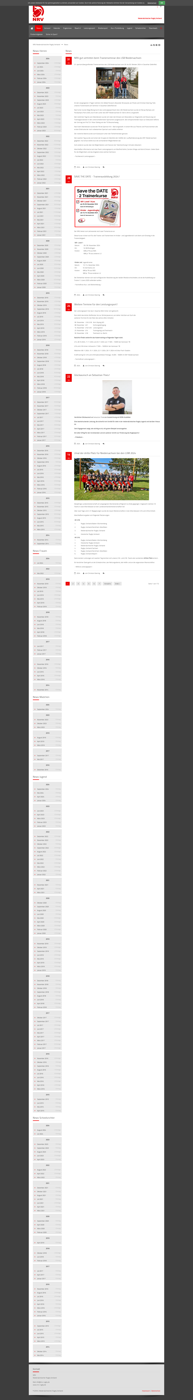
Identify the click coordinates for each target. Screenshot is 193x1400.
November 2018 (49, 354)
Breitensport (103, 28)
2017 (47, 397)
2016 (47, 446)
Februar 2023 (49, 127)
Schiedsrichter (140, 28)
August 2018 (49, 365)
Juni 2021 (49, 216)
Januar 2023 (49, 130)
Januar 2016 (49, 492)
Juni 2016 (49, 473)
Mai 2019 (49, 324)
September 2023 (49, 100)
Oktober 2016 (49, 458)
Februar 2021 (49, 231)
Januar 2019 (49, 339)
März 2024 (49, 74)
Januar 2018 (49, 392)
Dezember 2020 (49, 245)
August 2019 (49, 313)
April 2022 (49, 171)
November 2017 (49, 406)
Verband (47, 28)
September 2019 (49, 309)
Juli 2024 (49, 67)
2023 (47, 88)
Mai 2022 (49, 167)
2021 (47, 188)
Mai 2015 (49, 526)
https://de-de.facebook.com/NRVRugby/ (160, 6)
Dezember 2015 (49, 503)
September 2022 (49, 152)
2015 (47, 498)
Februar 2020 (49, 283)
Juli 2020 (49, 264)
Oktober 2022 (49, 148)
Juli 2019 (49, 317)
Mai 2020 (49, 272)
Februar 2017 (49, 436)
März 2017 (49, 432)
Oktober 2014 (49, 1351)
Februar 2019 (49, 336)
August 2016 (49, 466)
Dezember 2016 (49, 450)
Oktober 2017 (49, 410)
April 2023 (49, 119)
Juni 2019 (49, 320)
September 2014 (49, 543)
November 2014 (49, 540)
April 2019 (49, 328)
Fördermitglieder (36, 34)
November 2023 (49, 96)
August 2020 (49, 260)
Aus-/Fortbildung (117, 28)
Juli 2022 (49, 160)
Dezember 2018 (49, 350)
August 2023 (49, 104)
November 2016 (49, 454)
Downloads (153, 28)
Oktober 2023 (49, 723)
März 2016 (49, 485)
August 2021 (49, 208)
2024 (47, 58)
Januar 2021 (49, 235)
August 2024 (49, 1130)
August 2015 (49, 518)
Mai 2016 (49, 477)
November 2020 (49, 249)
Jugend (129, 28)
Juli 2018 (49, 369)
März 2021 (49, 227)
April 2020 (49, 276)
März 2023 (49, 123)
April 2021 (49, 223)
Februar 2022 (49, 179)
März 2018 (49, 384)
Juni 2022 (49, 164)
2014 (47, 535)
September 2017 (49, 413)
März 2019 (49, 332)
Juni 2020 (49, 268)
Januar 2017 (49, 440)
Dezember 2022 (49, 141)
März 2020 (49, 280)
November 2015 (49, 506)
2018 (47, 345)
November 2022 (49, 145)
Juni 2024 (49, 71)
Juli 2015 (49, 1330)
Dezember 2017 (49, 402)
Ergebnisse (67, 28)
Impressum (146, 1391)
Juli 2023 (49, 108)
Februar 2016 (49, 489)
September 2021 (49, 204)
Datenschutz (155, 1391)
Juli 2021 (49, 212)
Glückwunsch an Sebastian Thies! (92, 375)
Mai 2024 (49, 793)
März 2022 (49, 175)
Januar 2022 (49, 183)
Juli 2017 (49, 417)
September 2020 (49, 257)
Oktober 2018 (49, 357)
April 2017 (49, 429)
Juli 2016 (49, 469)
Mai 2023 (49, 115)
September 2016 (49, 462)
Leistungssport (89, 28)
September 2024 (49, 63)
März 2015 (49, 529)
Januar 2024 (49, 82)
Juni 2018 (49, 373)
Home (31, 26)
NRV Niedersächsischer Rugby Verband (46, 44)
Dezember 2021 (49, 193)
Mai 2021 (49, 220)
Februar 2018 (49, 388)
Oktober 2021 (49, 201)
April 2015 (49, 1111)
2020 (47, 241)
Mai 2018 (49, 376)
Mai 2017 (49, 425)
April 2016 (49, 481)
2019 (47, 293)
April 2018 (49, 380)
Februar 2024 (49, 78)
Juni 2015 (49, 522)
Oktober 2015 (49, 510)
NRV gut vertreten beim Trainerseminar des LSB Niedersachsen (107, 57)
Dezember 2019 (49, 297)
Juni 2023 (49, 111)
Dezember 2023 (49, 92)
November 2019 (49, 301)
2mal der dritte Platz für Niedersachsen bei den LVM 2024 (105, 453)
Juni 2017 (49, 421)
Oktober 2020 (49, 253)
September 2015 (49, 514)
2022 (47, 136)
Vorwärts (107, 584)
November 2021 (49, 197)
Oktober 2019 (49, 305)
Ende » (117, 584)
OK (162, 3)
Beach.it (78, 28)
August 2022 (49, 156)
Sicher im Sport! (52, 34)
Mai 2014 (49, 1355)
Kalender (57, 28)
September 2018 (49, 361)
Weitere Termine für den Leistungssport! (96, 304)
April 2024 (49, 797)
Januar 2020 (49, 287)
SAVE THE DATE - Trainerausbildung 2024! (97, 176)
